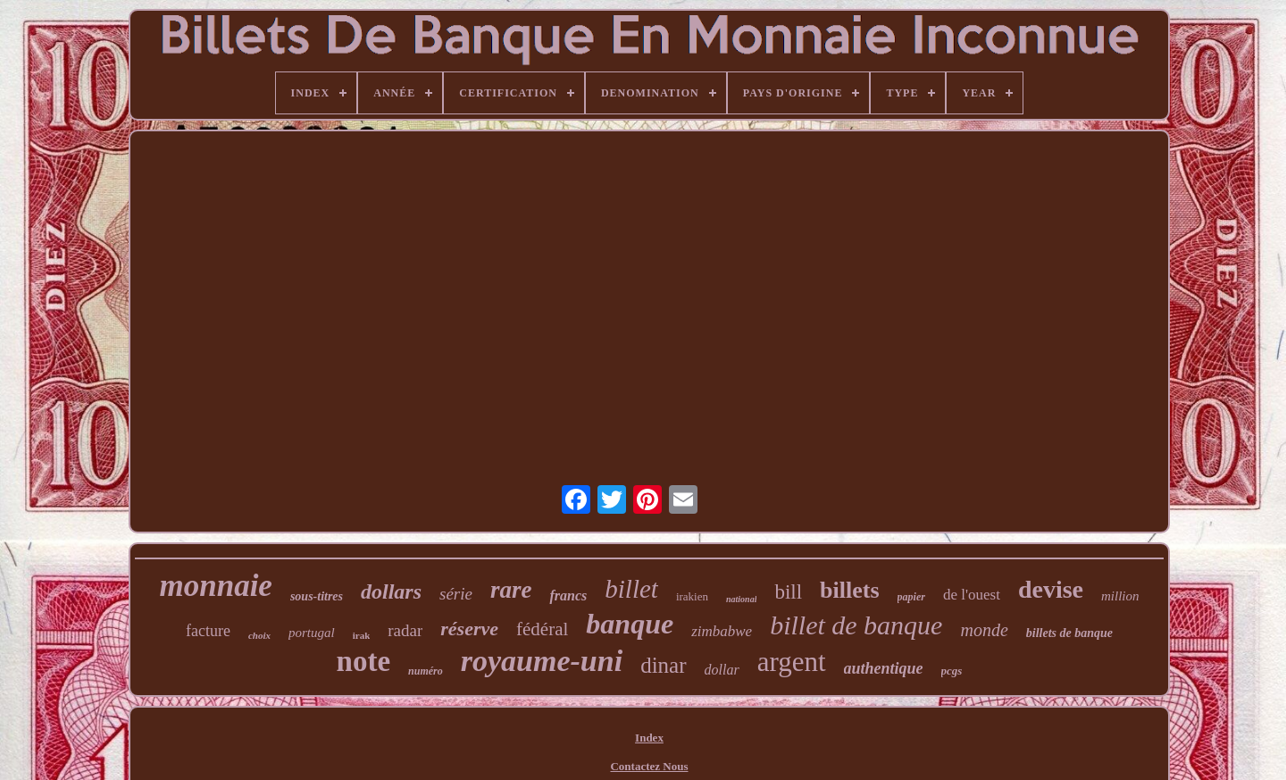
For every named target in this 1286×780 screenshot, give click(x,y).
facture (208, 631)
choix (259, 635)
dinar (663, 665)
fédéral (542, 629)
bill (788, 592)
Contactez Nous (649, 766)
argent (791, 661)
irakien (692, 596)
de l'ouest (971, 594)
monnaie (215, 585)
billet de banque (856, 625)
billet (631, 589)
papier (911, 597)
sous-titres (316, 596)
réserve (469, 628)
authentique (883, 668)
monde (983, 630)
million (1120, 596)
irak (362, 635)
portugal (311, 632)
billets (849, 590)
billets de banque (1069, 633)
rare (511, 589)
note (364, 661)
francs (568, 595)
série (455, 593)
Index (649, 737)
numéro (425, 671)
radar (405, 630)
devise (1050, 589)
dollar (722, 669)
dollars (391, 591)
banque (629, 624)
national (741, 599)
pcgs (952, 670)
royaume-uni (541, 660)
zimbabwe (721, 631)
